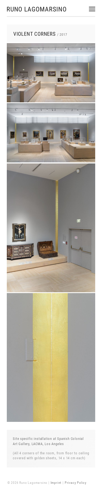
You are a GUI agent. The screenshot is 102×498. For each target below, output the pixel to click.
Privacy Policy (75, 483)
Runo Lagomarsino (37, 9)
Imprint (56, 483)
